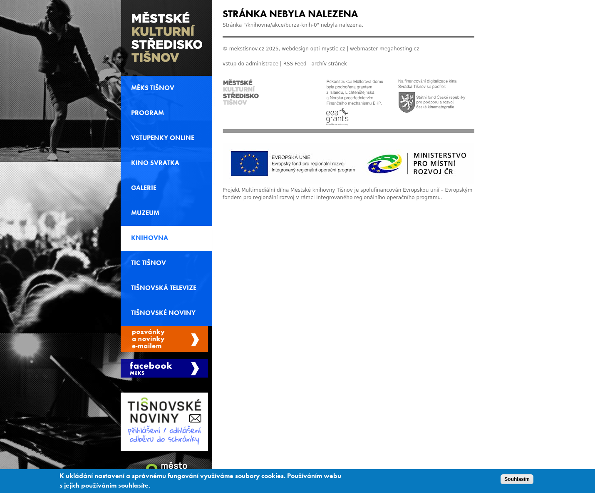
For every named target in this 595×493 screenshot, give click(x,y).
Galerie (143, 188)
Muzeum (145, 213)
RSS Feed (295, 64)
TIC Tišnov (148, 263)
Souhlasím (517, 480)
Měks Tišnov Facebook (164, 368)
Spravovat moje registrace (164, 339)
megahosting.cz (399, 49)
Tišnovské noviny (163, 313)
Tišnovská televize (163, 288)
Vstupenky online (162, 138)
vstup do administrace (250, 64)
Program (147, 113)
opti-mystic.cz (327, 49)
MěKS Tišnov (152, 88)
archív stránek (329, 64)
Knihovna (149, 238)
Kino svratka (155, 163)
